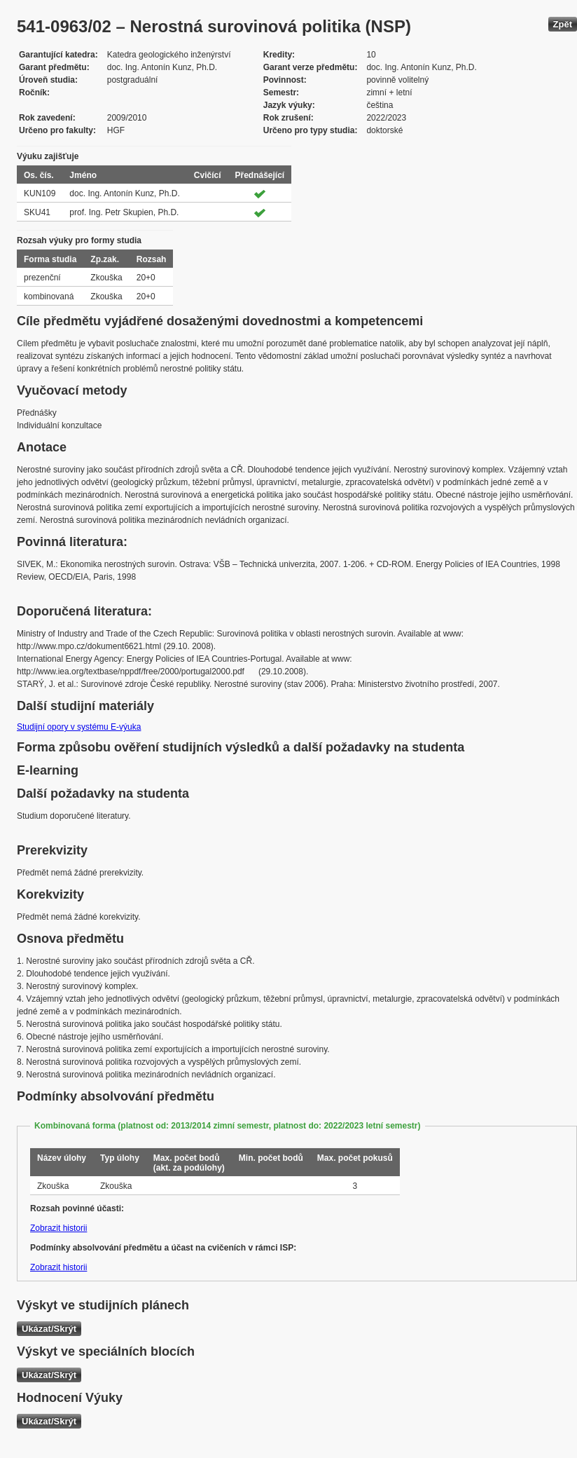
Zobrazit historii (58, 1228)
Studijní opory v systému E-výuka (79, 727)
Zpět (562, 24)
